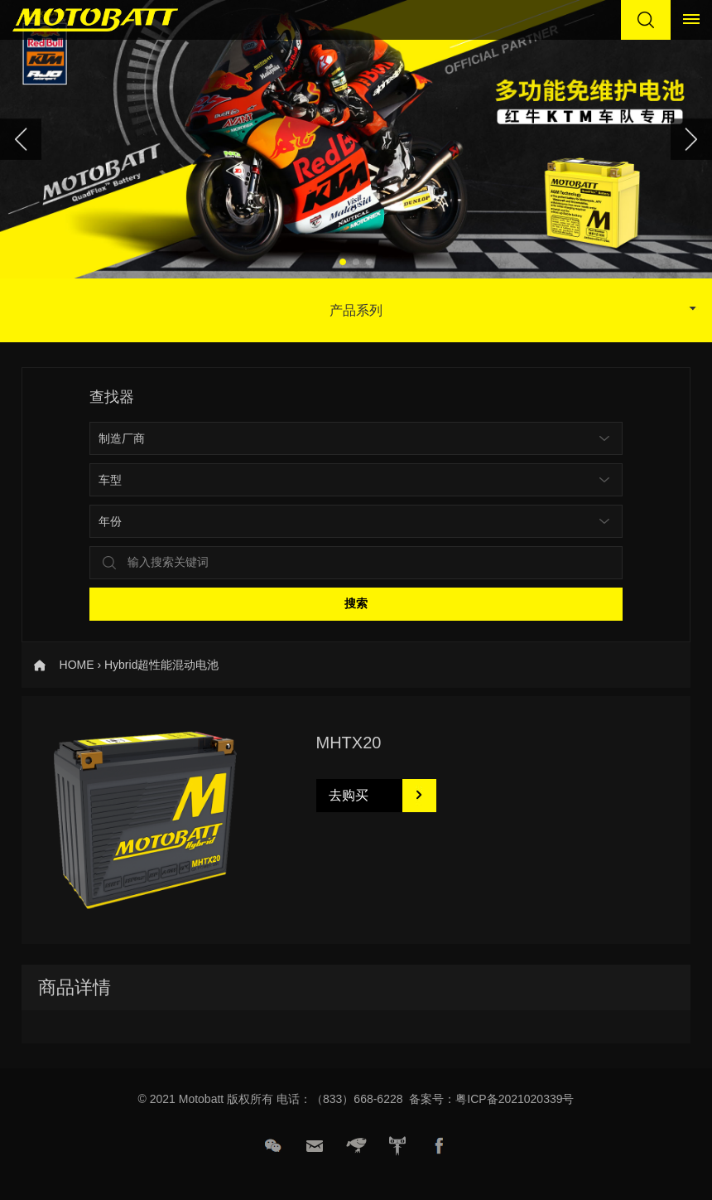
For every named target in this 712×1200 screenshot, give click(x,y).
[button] (342, 262)
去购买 (348, 795)
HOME (77, 664)
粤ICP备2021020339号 (514, 1099)
